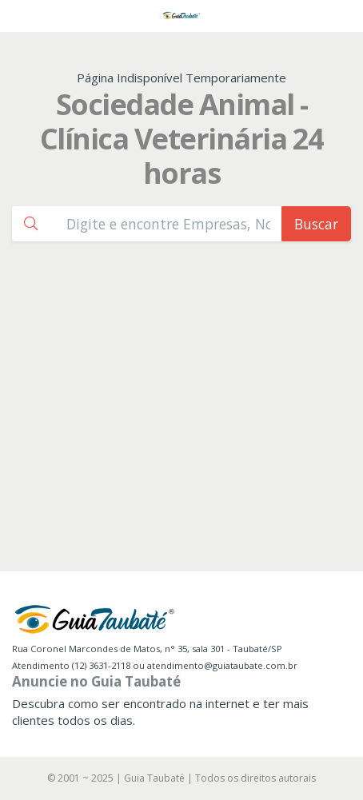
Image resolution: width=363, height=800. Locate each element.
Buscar (316, 223)
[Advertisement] (181, 424)
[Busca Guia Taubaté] (168, 223)
